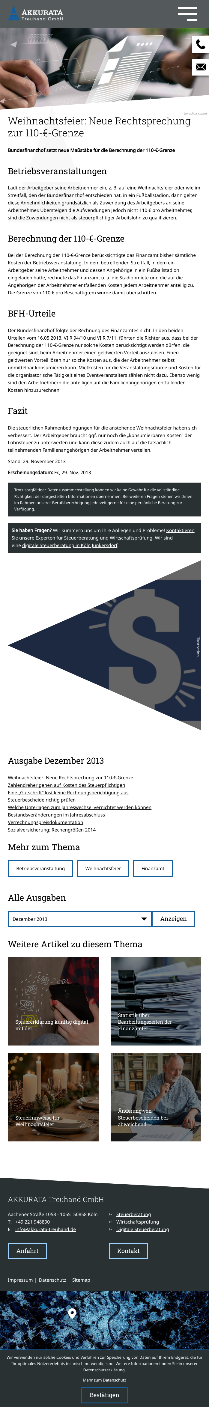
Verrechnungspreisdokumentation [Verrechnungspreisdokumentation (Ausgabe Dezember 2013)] (45, 822)
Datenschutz (52, 1280)
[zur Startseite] (36, 13)
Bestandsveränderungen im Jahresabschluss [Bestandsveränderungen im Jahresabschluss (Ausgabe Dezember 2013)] (56, 814)
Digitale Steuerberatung (142, 1229)
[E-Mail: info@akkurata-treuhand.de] (200, 67)
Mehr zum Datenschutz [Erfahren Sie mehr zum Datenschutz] (104, 1380)
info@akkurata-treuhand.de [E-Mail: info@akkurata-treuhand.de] (45, 1229)
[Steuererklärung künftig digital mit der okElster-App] (53, 1001)
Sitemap (81, 1280)
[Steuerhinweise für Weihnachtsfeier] (53, 1097)
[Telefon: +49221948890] (32, 1222)
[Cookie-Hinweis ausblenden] (104, 1395)
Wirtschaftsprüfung (137, 1221)
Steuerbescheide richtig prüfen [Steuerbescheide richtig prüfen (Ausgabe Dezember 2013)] (42, 799)
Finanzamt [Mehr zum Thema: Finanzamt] (153, 868)
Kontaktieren (180, 530)
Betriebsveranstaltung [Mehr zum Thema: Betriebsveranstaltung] (40, 868)
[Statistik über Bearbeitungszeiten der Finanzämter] (156, 1001)
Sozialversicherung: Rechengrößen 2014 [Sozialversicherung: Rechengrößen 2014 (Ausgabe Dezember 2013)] (52, 829)
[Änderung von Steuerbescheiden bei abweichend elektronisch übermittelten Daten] (156, 1097)
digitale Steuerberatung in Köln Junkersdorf (69, 545)
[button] (133, 14)
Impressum (20, 1280)
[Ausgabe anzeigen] (173, 919)
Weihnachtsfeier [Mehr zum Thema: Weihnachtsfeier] (103, 868)
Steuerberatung (133, 1214)
